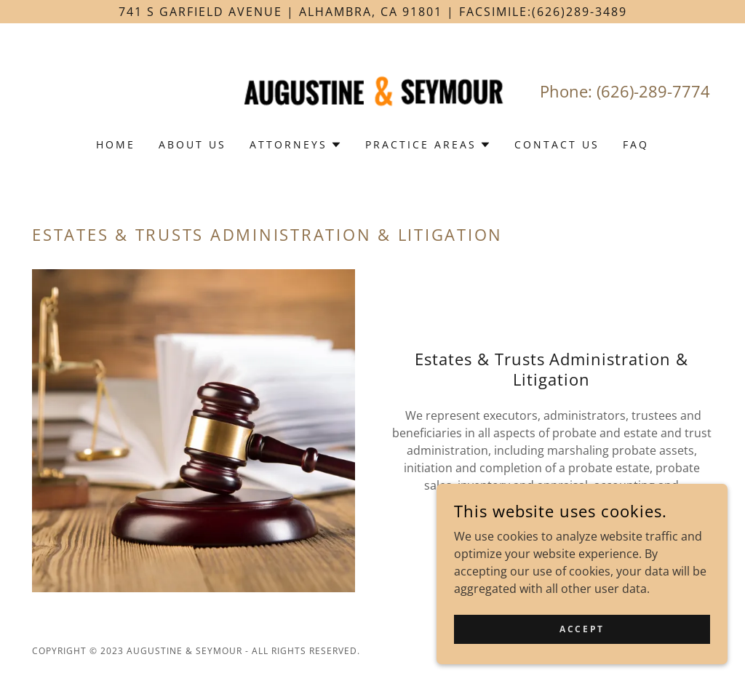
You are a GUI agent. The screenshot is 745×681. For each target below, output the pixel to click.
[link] (372, 90)
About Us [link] (192, 144)
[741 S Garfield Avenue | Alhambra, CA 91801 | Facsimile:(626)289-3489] (372, 11)
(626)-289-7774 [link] (653, 91)
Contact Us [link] (556, 144)
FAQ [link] (636, 144)
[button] (296, 145)
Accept (581, 659)
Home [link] (115, 144)
